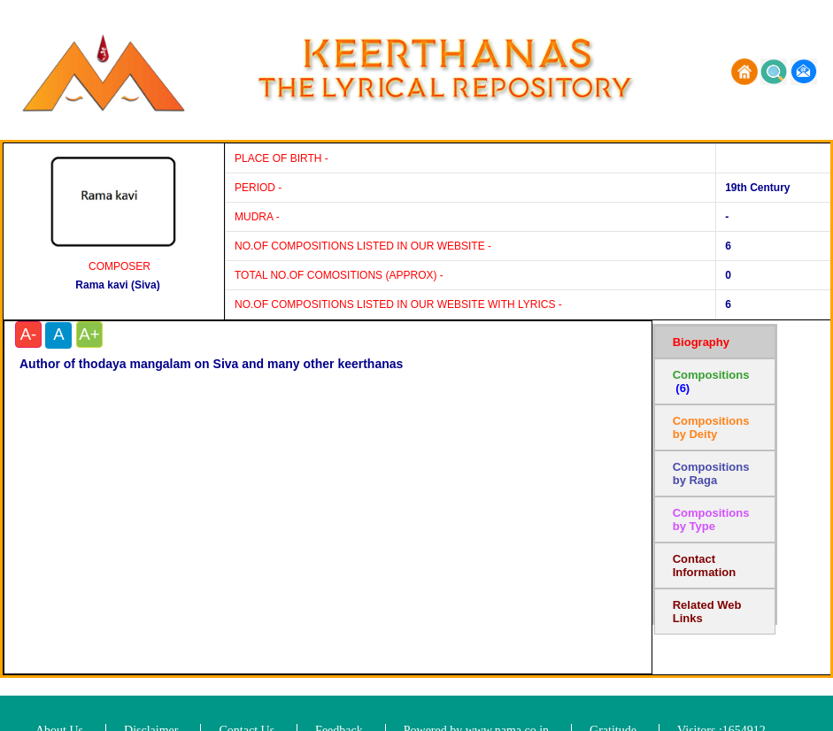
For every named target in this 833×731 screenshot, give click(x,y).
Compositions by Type (711, 519)
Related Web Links (707, 611)
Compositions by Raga (711, 473)
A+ (89, 334)
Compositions (711, 381)
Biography (701, 342)
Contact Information (705, 565)
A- (28, 334)
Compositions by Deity (711, 427)
